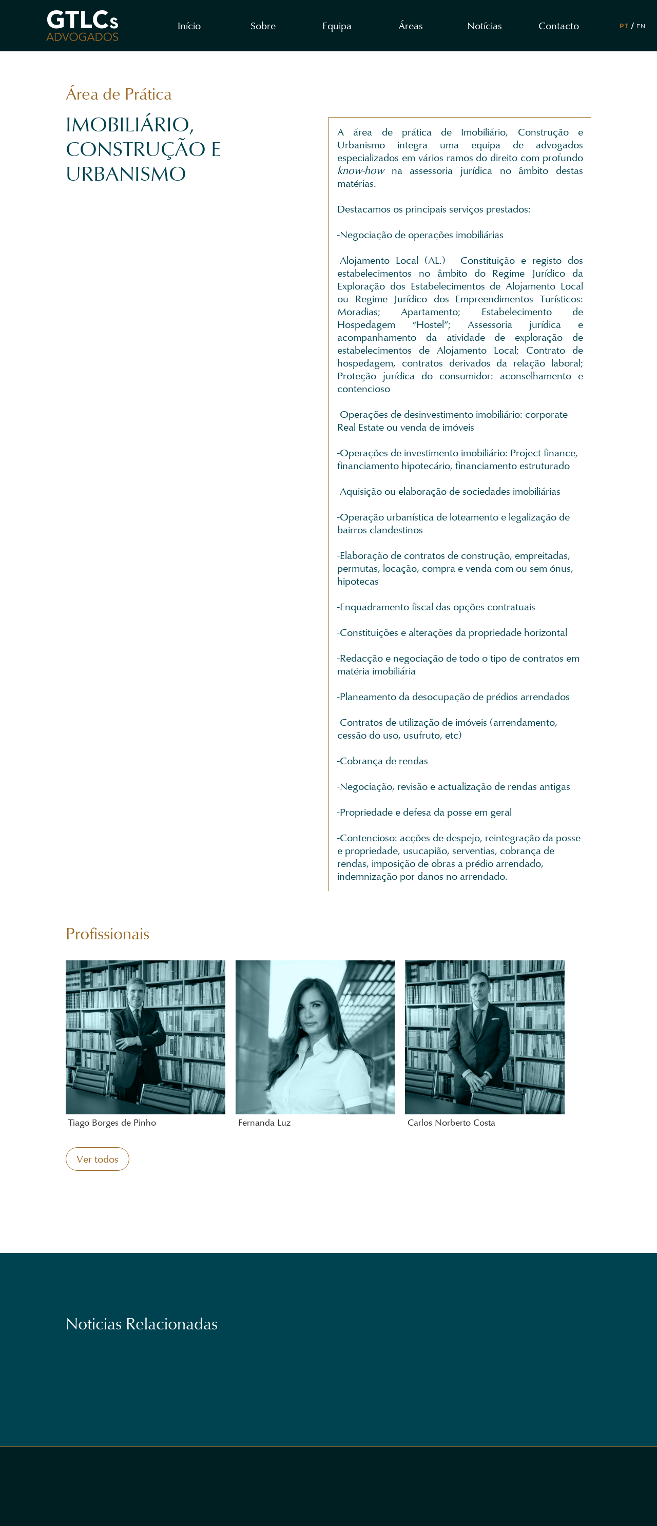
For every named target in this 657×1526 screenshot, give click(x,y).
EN (640, 26)
